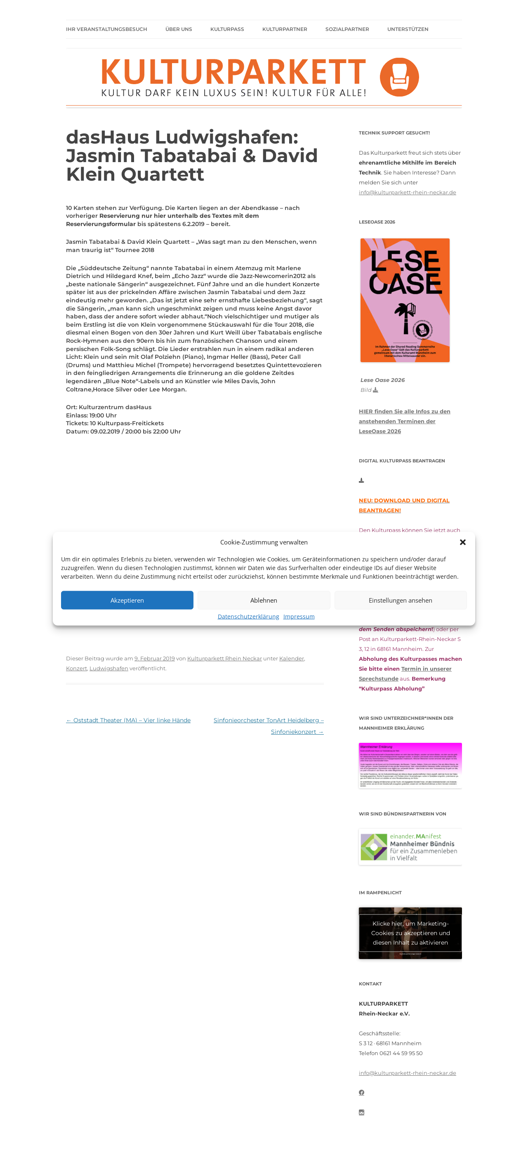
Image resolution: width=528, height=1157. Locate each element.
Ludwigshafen (109, 668)
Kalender (291, 658)
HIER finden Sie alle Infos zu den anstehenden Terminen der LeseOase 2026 (404, 421)
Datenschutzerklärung (248, 616)
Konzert (76, 668)
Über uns (178, 29)
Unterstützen (408, 29)
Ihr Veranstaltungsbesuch (106, 29)
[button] (463, 542)
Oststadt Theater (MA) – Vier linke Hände (128, 720)
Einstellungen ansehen (400, 600)
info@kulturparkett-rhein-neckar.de (407, 192)
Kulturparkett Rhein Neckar (224, 658)
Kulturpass (227, 29)
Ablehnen (263, 600)
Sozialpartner (347, 29)
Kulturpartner (284, 29)
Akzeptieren (127, 600)
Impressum (299, 616)
